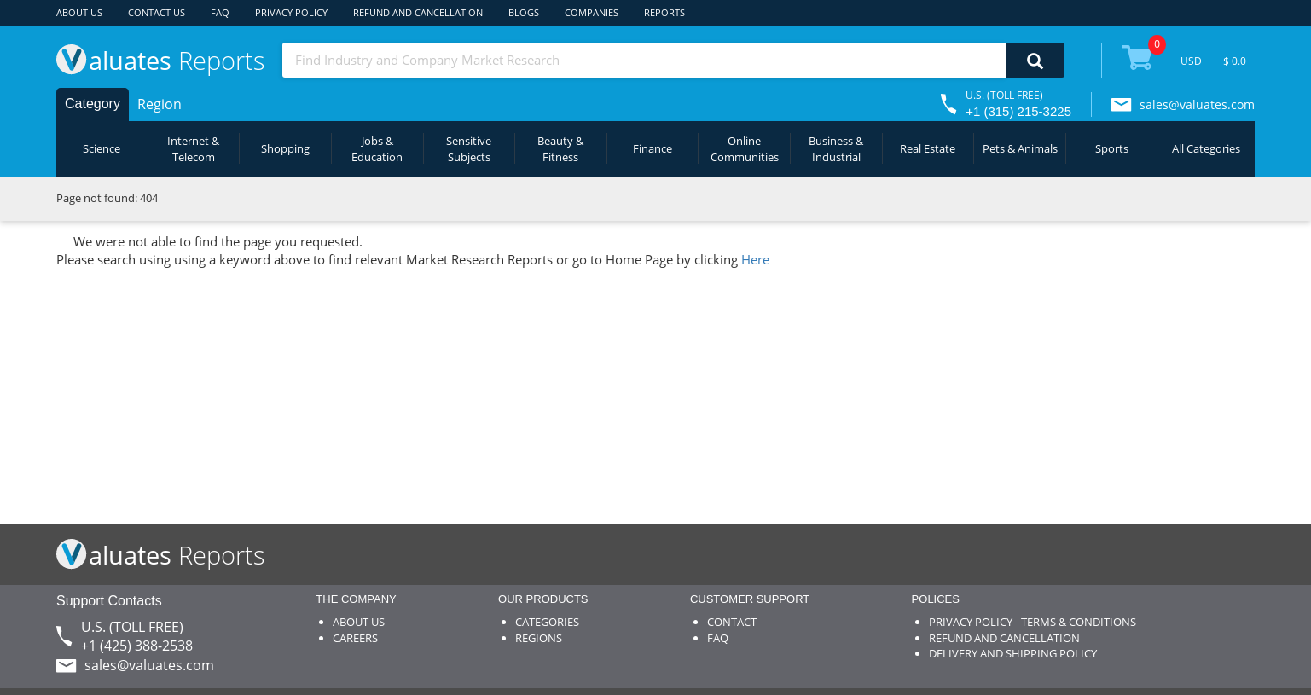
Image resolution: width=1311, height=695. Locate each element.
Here (755, 259)
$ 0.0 (1234, 61)
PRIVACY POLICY (291, 12)
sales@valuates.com (1197, 104)
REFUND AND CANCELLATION (418, 12)
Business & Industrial (836, 149)
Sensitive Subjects (468, 149)
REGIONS (538, 638)
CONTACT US (156, 12)
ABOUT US (79, 12)
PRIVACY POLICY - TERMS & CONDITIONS (1032, 621)
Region (159, 104)
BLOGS (523, 12)
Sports (1111, 148)
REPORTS (664, 12)
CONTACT (732, 621)
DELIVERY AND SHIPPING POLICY (1013, 653)
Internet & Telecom (193, 149)
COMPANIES (591, 12)
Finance (652, 148)
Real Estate (927, 148)
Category (92, 103)
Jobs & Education (377, 149)
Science (101, 148)
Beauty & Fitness (560, 149)
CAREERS (355, 638)
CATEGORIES (547, 621)
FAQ (220, 12)
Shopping (285, 148)
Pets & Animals (1020, 148)
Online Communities (745, 149)
